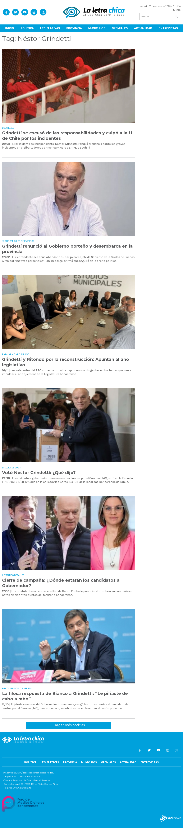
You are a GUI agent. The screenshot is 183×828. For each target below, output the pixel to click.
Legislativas (50, 28)
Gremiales (120, 28)
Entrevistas (168, 28)
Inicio (9, 28)
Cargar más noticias (69, 725)
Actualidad (143, 28)
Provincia (74, 28)
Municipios (96, 28)
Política (27, 28)
